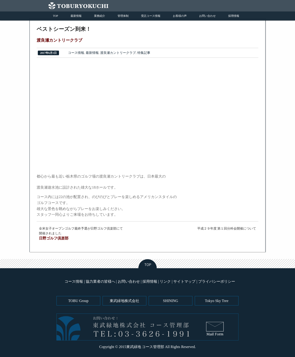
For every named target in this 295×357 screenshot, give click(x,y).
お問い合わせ (207, 15)
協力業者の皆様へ (100, 281)
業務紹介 (99, 15)
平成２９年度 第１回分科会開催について (226, 228)
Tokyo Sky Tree (216, 301)
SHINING (170, 301)
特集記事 (143, 53)
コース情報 (76, 53)
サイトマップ (184, 281)
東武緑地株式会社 (124, 301)
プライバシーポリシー (216, 281)
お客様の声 (180, 15)
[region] (88, 116)
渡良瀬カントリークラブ (118, 53)
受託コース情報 (150, 15)
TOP (55, 15)
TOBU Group (78, 301)
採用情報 (233, 15)
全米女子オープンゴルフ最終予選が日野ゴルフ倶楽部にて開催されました (82, 234)
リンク (165, 281)
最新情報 (76, 15)
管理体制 (123, 15)
